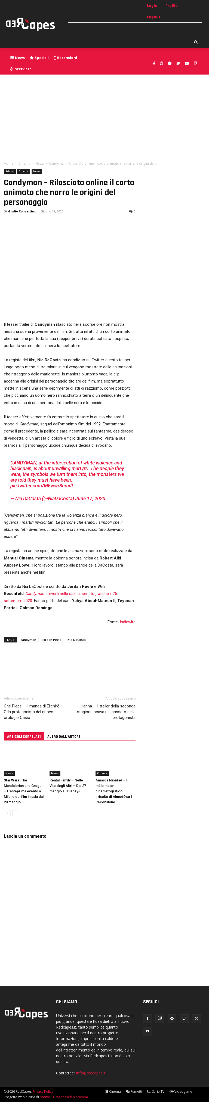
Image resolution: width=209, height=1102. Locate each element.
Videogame (181, 1091)
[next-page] (16, 813)
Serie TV (155, 1091)
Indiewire (128, 622)
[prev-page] (7, 813)
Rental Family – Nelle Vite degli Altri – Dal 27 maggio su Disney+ (68, 785)
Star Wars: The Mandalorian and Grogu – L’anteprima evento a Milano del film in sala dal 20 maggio (24, 791)
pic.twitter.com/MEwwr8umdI (41, 485)
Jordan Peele (52, 640)
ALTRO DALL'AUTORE (64, 736)
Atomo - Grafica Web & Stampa (64, 1097)
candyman (28, 640)
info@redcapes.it (91, 1073)
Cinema (24, 163)
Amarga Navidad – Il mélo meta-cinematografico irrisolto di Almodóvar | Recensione (114, 791)
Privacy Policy (42, 1091)
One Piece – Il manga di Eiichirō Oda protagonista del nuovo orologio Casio (32, 712)
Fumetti (134, 1091)
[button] (196, 42)
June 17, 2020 (90, 498)
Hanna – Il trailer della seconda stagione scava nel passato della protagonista (106, 712)
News (39, 163)
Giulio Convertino (22, 211)
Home (8, 163)
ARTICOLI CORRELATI (24, 736)
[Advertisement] (104, 115)
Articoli (9, 171)
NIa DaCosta (76, 640)
